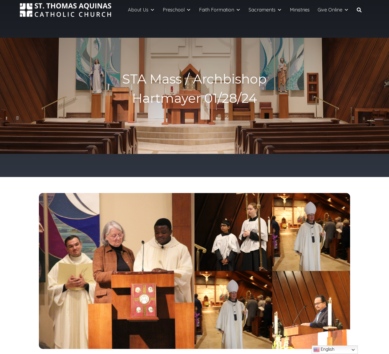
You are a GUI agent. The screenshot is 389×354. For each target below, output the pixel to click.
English (323, 350)
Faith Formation (220, 10)
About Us (141, 10)
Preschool (177, 10)
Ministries (300, 10)
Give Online (333, 10)
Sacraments (265, 10)
